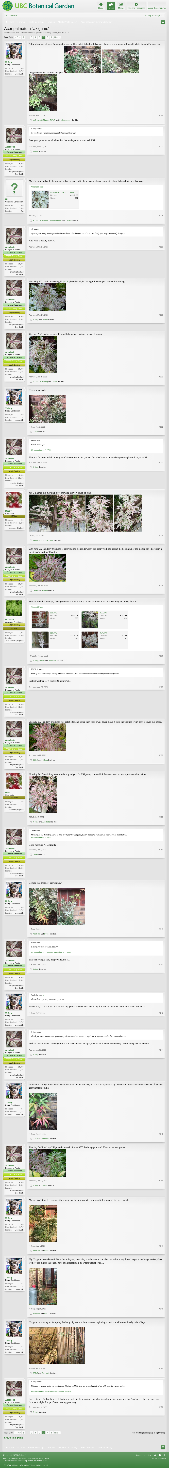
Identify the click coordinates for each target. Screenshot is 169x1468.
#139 (161, 819)
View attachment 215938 (41, 955)
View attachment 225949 (41, 1395)
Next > (57, 37)
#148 (161, 1313)
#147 (161, 1250)
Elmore (54, 33)
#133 (161, 481)
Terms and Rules (159, 1462)
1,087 (21, 634)
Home (155, 1459)
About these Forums (157, 8)
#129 (161, 274)
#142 (161, 984)
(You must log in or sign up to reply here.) (148, 1437)
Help (149, 1459)
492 (22, 521)
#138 (161, 763)
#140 (161, 872)
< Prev (17, 37)
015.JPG (103, 614)
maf (34, 120)
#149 (161, 1372)
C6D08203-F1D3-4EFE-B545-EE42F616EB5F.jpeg (70, 193)
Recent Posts (11, 15)
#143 (161, 1027)
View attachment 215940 (60, 955)
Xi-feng (9, 62)
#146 (161, 1190)
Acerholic (10, 147)
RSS (164, 1459)
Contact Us (140, 1459)
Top (160, 1459)
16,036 (20, 163)
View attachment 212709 (41, 451)
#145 (161, 1137)
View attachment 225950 (60, 1395)
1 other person (65, 120)
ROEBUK (10, 621)
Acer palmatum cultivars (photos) (29, 33)
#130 (161, 322)
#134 (161, 537)
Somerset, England (16, 529)
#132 (161, 428)
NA (22, 211)
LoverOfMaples (43, 120)
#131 (161, 378)
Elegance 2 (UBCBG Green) (14, 1459)
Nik (7, 199)
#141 (161, 932)
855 (22, 68)
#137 (161, 716)
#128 (161, 216)
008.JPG (53, 614)
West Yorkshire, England (14, 642)
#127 (161, 168)
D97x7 (52, 120)
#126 (161, 115)
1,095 (21, 206)
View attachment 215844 (41, 839)
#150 (161, 1425)
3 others (68, 221)
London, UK (19, 74)
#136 (161, 657)
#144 (161, 1074)
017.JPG (103, 634)
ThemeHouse (41, 1465)
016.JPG (53, 634)
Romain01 (37, 221)
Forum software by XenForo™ (26, 1462)
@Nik (65, 282)
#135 (161, 590)
